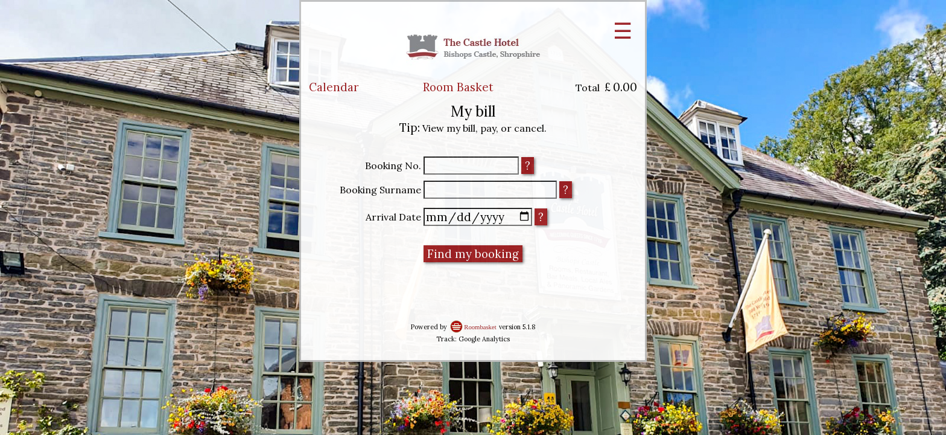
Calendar (334, 87)
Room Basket (458, 87)
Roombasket (480, 327)
